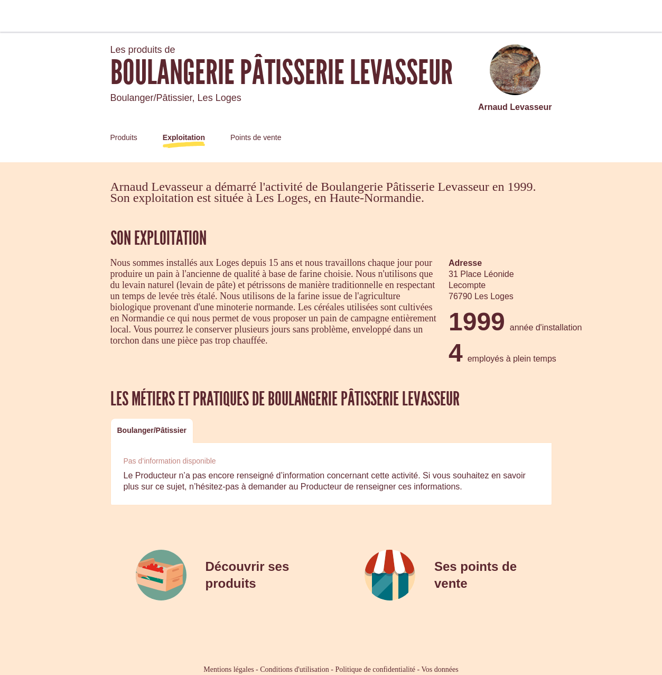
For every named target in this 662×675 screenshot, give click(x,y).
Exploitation (184, 137)
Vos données (440, 669)
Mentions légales (228, 669)
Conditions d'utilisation (294, 669)
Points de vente (256, 137)
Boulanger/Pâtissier (152, 430)
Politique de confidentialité (375, 669)
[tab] (152, 430)
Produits (123, 137)
